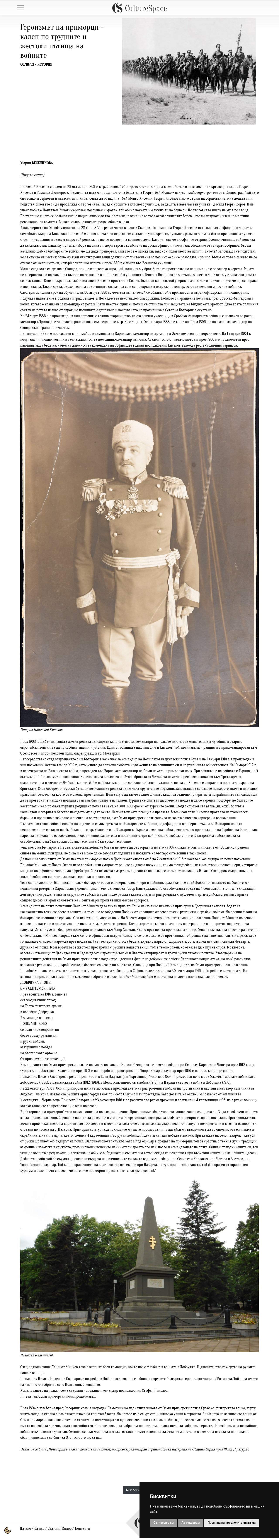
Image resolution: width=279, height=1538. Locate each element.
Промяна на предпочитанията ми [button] (231, 1522)
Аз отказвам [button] (191, 1522)
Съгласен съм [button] (163, 1522)
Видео (66, 1528)
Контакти (82, 1528)
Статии (53, 1528)
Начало (25, 1528)
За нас (39, 1528)
